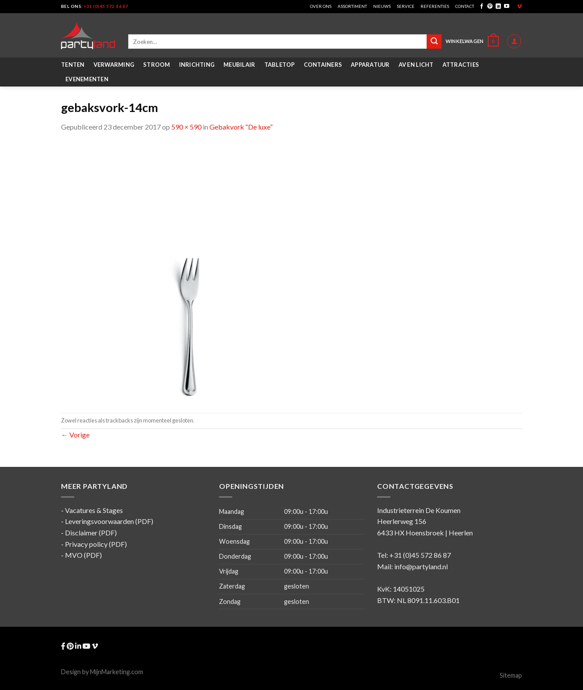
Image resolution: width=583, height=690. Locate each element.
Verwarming (114, 64)
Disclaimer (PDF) (91, 532)
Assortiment (352, 6)
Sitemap (511, 675)
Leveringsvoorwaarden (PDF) (109, 521)
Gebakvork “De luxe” (241, 127)
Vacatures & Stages (94, 510)
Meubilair (239, 64)
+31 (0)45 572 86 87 (106, 6)
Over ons (320, 6)
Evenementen (86, 79)
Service (405, 6)
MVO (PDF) (83, 555)
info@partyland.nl (421, 566)
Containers (323, 64)
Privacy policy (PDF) (96, 544)
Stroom (156, 64)
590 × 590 (186, 127)
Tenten (73, 64)
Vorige (75, 434)
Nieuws (382, 6)
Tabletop (279, 64)
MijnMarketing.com (116, 672)
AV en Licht (416, 64)
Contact (464, 6)
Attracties (461, 64)
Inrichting (197, 64)
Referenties (435, 6)
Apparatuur (370, 64)
